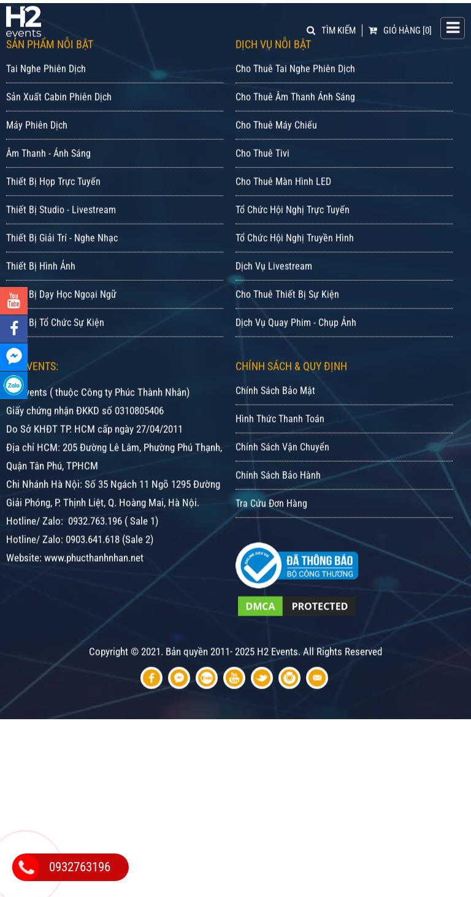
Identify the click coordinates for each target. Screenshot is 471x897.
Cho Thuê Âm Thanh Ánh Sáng (295, 111)
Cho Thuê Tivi (262, 168)
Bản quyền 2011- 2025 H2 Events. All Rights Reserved (274, 666)
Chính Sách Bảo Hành (278, 489)
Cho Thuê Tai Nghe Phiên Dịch (295, 83)
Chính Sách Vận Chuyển (282, 461)
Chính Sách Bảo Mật (275, 405)
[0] (400, 29)
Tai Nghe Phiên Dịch (46, 83)
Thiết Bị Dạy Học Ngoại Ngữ (61, 309)
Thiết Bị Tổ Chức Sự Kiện (55, 337)
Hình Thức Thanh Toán (280, 433)
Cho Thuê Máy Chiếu (276, 139)
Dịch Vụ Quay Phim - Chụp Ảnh (296, 337)
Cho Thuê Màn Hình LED (283, 196)
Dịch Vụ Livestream (274, 280)
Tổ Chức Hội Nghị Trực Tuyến (293, 224)
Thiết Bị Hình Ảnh (40, 280)
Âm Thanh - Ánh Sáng (48, 168)
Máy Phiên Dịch (36, 139)
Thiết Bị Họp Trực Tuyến (53, 196)
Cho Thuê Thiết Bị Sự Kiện (287, 309)
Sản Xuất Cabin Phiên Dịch (59, 111)
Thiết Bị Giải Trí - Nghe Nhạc (62, 252)
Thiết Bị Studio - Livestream (61, 224)
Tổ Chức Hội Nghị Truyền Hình (295, 252)
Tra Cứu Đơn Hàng (271, 518)
